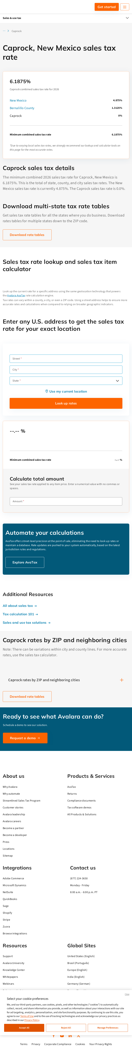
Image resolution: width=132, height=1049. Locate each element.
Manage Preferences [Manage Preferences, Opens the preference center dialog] (107, 1028)
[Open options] (117, 381)
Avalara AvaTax (16, 295)
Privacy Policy (31, 1020)
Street (16, 359)
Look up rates (66, 403)
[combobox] (66, 381)
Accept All (24, 1028)
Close (127, 994)
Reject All (66, 1028)
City (15, 370)
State (16, 381)
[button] (7, 31)
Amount (17, 501)
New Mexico (18, 100)
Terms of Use (27, 1016)
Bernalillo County (22, 108)
